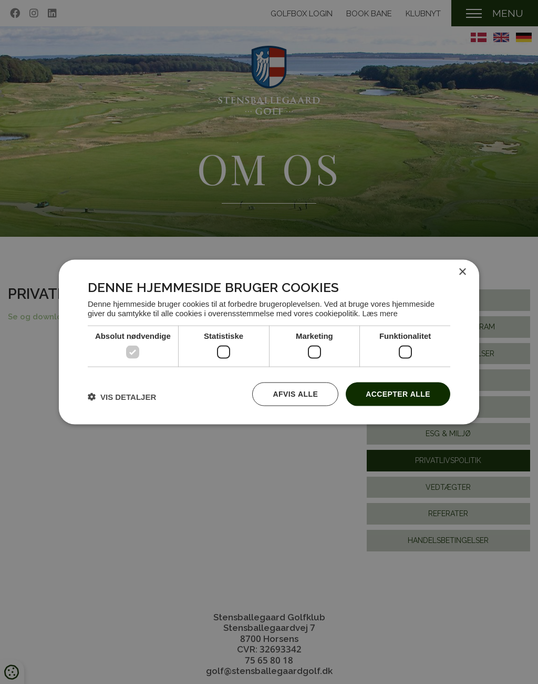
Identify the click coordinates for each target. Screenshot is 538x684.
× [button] (462, 272)
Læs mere (380, 312)
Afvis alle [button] (295, 394)
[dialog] (269, 342)
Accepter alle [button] (398, 394)
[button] (122, 396)
